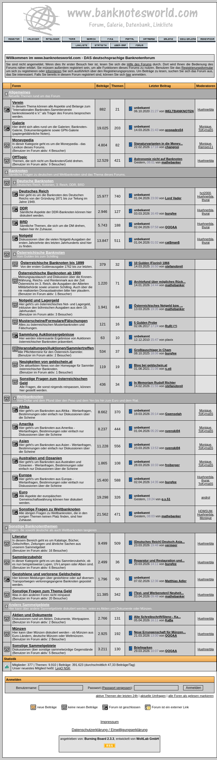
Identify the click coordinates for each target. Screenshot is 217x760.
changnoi (172, 147)
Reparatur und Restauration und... (159, 560)
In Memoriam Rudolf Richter (155, 382)
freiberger (172, 465)
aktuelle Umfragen (153, 695)
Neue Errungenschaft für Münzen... (160, 632)
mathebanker (171, 162)
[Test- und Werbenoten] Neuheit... (159, 593)
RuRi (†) (171, 326)
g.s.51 (165, 499)
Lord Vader (173, 198)
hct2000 (205, 193)
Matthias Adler (175, 581)
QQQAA (171, 227)
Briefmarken (143, 647)
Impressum (110, 722)
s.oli (168, 368)
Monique (205, 126)
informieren (53, 71)
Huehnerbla (206, 109)
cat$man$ (172, 242)
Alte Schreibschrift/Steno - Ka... (157, 616)
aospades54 (174, 130)
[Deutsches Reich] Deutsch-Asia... (159, 541)
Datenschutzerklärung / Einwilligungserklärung (109, 730)
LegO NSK (62, 668)
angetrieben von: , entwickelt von (109, 738)
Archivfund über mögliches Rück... (160, 281)
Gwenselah (173, 414)
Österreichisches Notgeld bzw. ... (158, 305)
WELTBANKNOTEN (179, 111)
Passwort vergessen (117, 688)
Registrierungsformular (197, 67)
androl (205, 497)
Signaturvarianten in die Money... (158, 143)
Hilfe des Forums (139, 64)
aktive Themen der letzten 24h (117, 695)
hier (128, 74)
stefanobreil (174, 266)
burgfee (170, 213)
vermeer (171, 545)
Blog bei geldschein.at (150, 365)
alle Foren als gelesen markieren (191, 695)
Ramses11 (205, 147)
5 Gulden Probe (145, 322)
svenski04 (172, 431)
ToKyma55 (205, 130)
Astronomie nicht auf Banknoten (158, 159)
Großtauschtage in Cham (152, 350)
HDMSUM (205, 511)
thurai (206, 200)
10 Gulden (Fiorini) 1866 (152, 263)
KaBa (169, 620)
